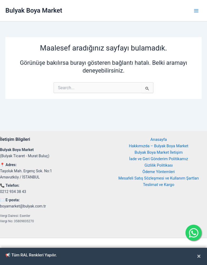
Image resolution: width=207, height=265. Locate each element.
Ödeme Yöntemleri (159, 171)
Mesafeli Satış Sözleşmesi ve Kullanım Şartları (158, 178)
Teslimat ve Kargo (158, 184)
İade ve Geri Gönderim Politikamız (158, 158)
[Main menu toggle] (196, 10)
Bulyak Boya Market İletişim (158, 152)
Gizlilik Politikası (158, 165)
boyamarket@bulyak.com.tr (23, 206)
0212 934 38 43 (13, 191)
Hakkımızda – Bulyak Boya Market (158, 146)
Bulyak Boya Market (33, 10)
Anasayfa (158, 139)
